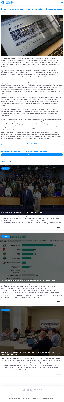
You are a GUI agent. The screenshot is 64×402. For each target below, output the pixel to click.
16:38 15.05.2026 (5, 168)
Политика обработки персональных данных (43, 398)
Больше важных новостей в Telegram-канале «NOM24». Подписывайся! (25, 151)
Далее (58, 227)
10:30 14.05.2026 (5, 310)
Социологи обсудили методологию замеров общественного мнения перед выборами (28, 280)
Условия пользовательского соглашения (19, 398)
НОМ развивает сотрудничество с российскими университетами (21, 212)
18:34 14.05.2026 (5, 236)
